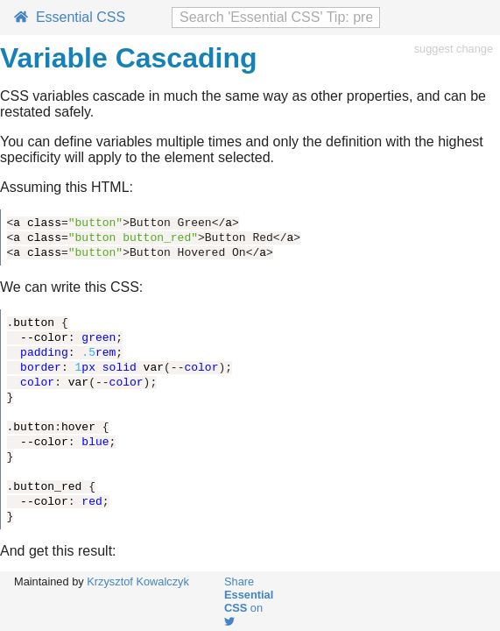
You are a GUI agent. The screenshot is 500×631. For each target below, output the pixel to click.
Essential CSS (69, 17)
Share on (248, 601)
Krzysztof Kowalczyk (138, 581)
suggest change (453, 48)
